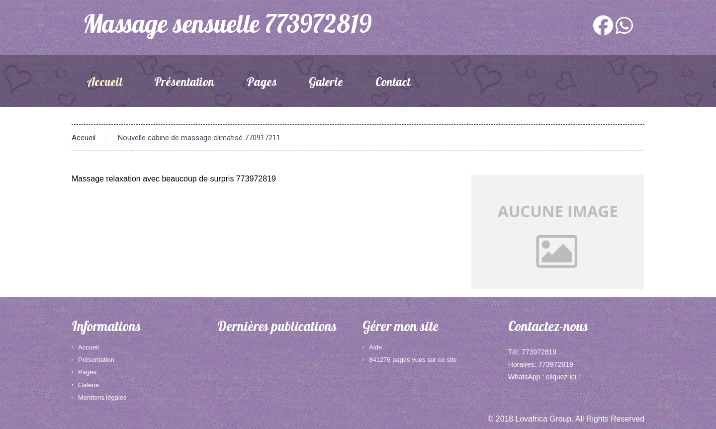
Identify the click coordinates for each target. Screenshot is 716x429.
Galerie (326, 83)
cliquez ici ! (563, 377)
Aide (375, 347)
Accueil (104, 83)
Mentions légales (102, 397)
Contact (392, 83)
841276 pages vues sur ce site (412, 359)
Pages (262, 83)
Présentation (184, 83)
